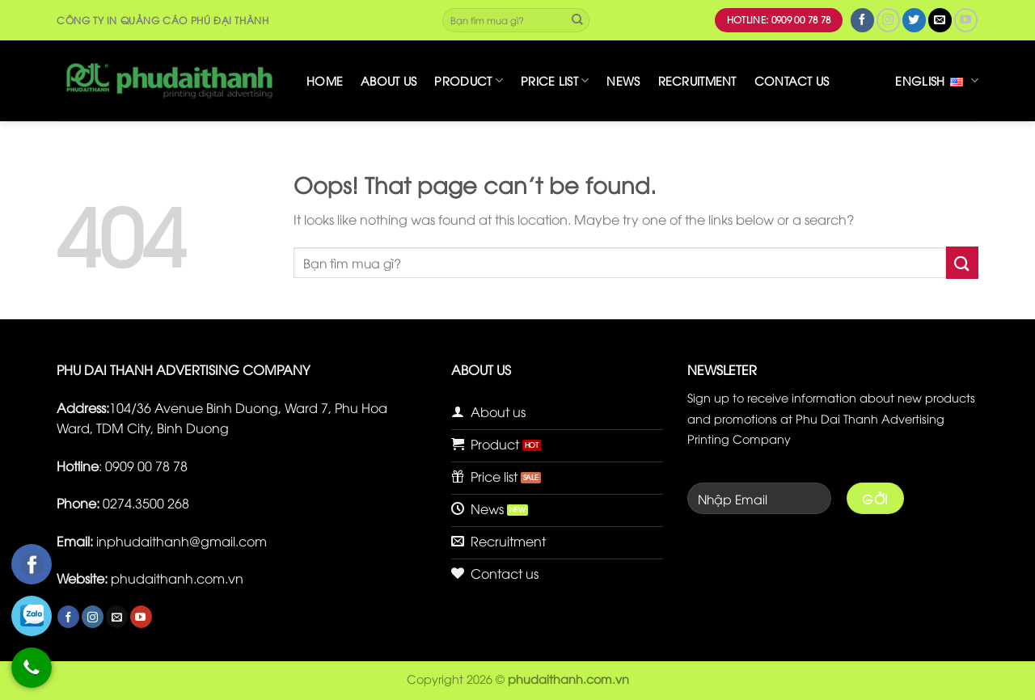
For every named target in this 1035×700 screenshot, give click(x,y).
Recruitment (697, 80)
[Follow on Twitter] (914, 20)
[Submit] (577, 20)
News (623, 80)
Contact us (792, 80)
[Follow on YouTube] (966, 20)
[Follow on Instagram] (888, 20)
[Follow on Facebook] (862, 20)
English (936, 80)
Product (468, 81)
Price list (555, 81)
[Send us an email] (940, 20)
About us (388, 80)
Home (324, 80)
